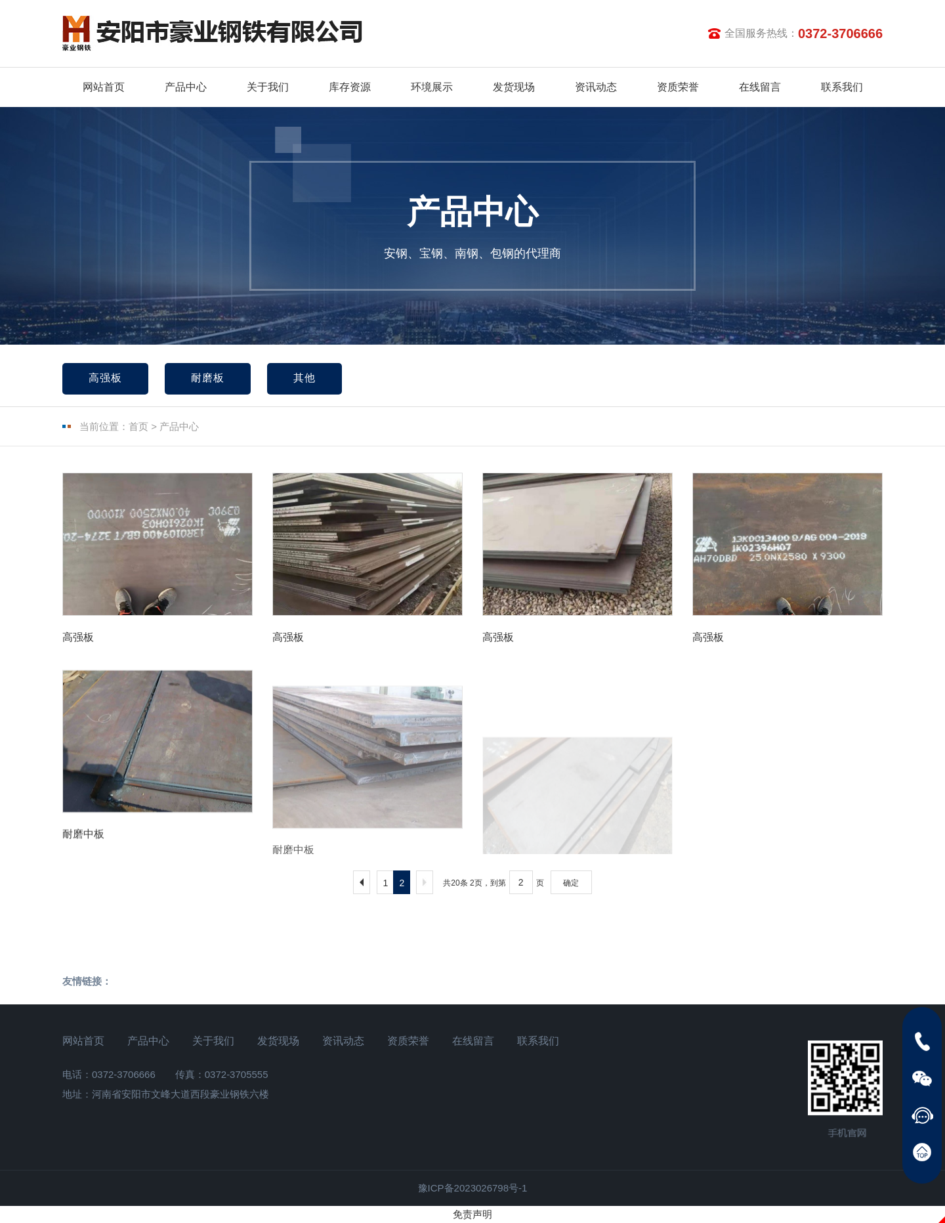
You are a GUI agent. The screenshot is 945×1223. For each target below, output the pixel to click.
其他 (304, 377)
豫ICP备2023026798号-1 (473, 1187)
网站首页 (104, 87)
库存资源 (350, 87)
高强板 (105, 377)
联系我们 (842, 87)
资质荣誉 (678, 87)
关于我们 (268, 87)
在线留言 (760, 87)
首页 (138, 426)
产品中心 (186, 87)
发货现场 (514, 87)
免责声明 (472, 1214)
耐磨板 (207, 377)
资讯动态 (596, 87)
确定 (571, 883)
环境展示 (432, 87)
